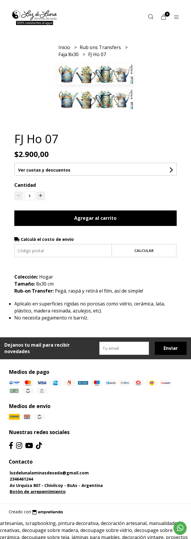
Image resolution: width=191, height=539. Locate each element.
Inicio (64, 47)
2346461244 (21, 479)
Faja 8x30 (69, 54)
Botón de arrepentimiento (38, 491)
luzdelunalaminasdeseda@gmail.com (49, 473)
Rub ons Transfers (101, 47)
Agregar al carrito (95, 218)
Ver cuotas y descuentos (44, 170)
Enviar (171, 348)
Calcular (144, 250)
